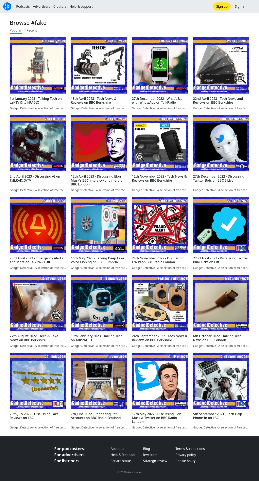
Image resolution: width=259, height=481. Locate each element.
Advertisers (41, 6)
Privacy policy (186, 455)
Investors (150, 455)
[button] (252, 6)
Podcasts (23, 6)
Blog (146, 448)
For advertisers (69, 454)
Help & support (81, 6)
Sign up (222, 6)
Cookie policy (186, 461)
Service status (121, 461)
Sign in (240, 6)
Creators (59, 6)
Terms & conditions (190, 448)
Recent (32, 30)
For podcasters (69, 448)
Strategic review (155, 461)
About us (117, 448)
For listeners (66, 460)
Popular (16, 30)
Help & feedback (123, 455)
